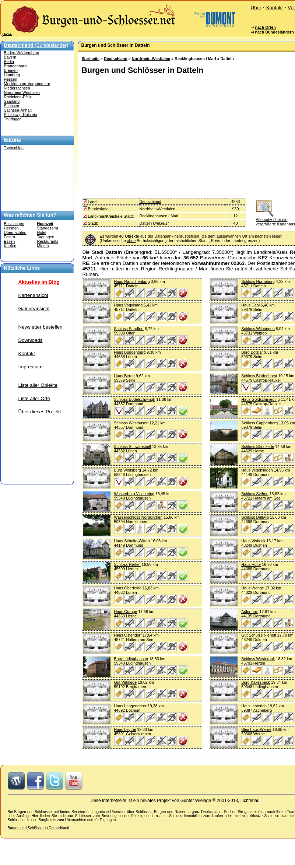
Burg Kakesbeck (255, 682)
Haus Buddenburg (130, 352)
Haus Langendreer (130, 706)
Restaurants (47, 241)
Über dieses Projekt (39, 411)
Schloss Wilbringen (258, 328)
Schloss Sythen (254, 493)
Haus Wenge (252, 588)
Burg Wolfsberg (127, 470)
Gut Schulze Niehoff (258, 635)
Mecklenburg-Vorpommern (27, 83)
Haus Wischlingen (257, 470)
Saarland (12, 101)
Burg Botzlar (252, 352)
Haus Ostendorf (128, 635)
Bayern (10, 57)
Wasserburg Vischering (134, 493)
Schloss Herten (127, 564)
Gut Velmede (125, 682)
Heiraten (11, 228)
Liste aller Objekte (38, 385)
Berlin (9, 61)
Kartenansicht (33, 295)
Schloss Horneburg (258, 281)
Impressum (30, 367)
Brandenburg (15, 66)
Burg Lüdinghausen (131, 658)
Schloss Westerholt (258, 658)
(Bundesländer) (36, 45)
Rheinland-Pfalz (18, 97)
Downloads (30, 340)
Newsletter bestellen (40, 327)
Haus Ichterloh (254, 706)
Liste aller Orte (34, 398)
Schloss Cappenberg (259, 423)
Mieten (43, 246)
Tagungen (46, 237)
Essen (9, 241)
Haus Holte (251, 564)
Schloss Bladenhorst (259, 376)
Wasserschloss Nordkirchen (138, 517)
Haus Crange (125, 611)
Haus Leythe (125, 729)
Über (256, 7)
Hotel (41, 232)
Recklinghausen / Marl (159, 216)
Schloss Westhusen (131, 423)
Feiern (9, 237)
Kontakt (274, 7)
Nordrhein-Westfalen (22, 92)
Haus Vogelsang (128, 305)
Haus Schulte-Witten (132, 541)
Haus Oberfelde (128, 588)
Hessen (10, 79)
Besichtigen (14, 223)
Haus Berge (124, 376)
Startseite (91, 58)
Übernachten (15, 232)
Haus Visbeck (253, 541)
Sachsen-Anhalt (18, 110)
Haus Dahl (250, 305)
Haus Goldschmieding (260, 399)
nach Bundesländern (274, 32)
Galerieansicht (34, 308)
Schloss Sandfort (129, 328)
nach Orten (265, 27)
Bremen (11, 70)
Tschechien (14, 148)
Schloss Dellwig (255, 517)
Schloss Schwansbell (132, 446)
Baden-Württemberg (21, 52)
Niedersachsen (17, 88)
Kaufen (10, 246)
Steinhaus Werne (256, 729)
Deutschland (115, 58)
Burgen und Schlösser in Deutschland (38, 828)
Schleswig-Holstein (20, 114)
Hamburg (12, 75)
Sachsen (11, 106)
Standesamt (47, 228)
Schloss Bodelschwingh (134, 399)
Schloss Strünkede (257, 446)
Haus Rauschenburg (132, 281)
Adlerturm (249, 611)
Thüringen (13, 119)
